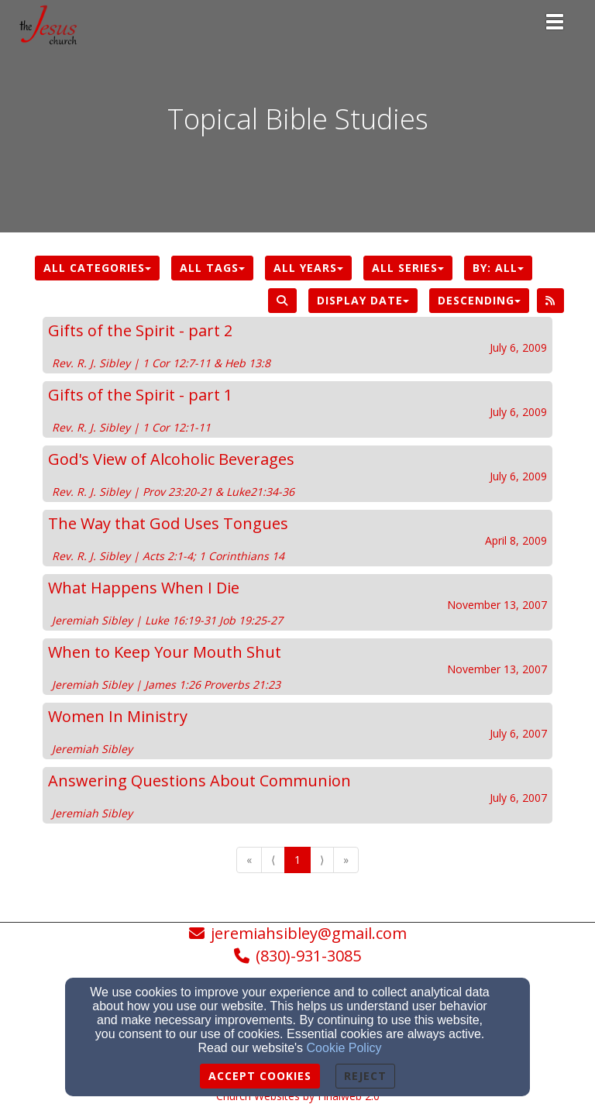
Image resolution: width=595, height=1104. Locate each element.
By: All (498, 267)
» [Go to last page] (346, 859)
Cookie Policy (344, 1047)
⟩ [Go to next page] (322, 859)
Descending (479, 300)
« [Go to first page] (249, 859)
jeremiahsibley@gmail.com (309, 933)
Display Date (363, 300)
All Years (308, 267)
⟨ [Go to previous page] (273, 859)
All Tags (212, 267)
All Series (408, 267)
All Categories (97, 267)
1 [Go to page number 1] (297, 859)
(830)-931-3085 (308, 955)
